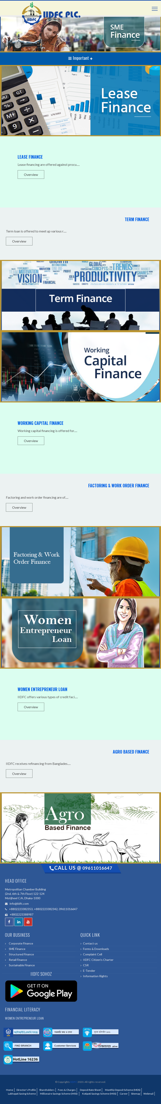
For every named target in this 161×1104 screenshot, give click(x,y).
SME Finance (16, 949)
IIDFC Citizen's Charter (98, 959)
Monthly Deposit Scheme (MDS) (122, 1089)
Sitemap (135, 1093)
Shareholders (47, 1089)
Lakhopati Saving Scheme (21, 1093)
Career (124, 1093)
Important (79, 58)
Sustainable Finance (21, 965)
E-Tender (89, 970)
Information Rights (95, 976)
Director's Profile (26, 1089)
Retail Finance (17, 959)
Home (9, 1089)
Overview (31, 174)
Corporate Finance (20, 943)
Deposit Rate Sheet (90, 1089)
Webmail (148, 1093)
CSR (86, 965)
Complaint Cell (92, 954)
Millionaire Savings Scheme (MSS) (58, 1093)
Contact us (90, 943)
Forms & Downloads (96, 949)
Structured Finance (21, 954)
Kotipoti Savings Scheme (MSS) (98, 1093)
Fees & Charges (67, 1089)
